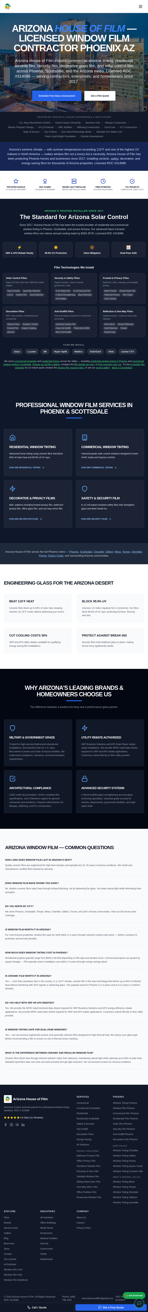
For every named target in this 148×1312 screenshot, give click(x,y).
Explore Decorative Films (25, 519)
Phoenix (74, 551)
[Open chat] (139, 1303)
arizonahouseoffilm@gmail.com (97, 1298)
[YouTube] (17, 1124)
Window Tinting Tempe (124, 1187)
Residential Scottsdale (88, 1118)
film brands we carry (84, 364)
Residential (82, 1113)
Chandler (99, 551)
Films (6, 1217)
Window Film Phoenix (124, 1108)
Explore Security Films (96, 519)
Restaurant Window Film (89, 1197)
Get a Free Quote (111, 1307)
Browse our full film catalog (46, 364)
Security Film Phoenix (124, 1129)
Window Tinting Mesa (124, 1181)
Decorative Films (85, 1134)
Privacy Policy (84, 1228)
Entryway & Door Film (88, 1171)
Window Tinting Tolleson (125, 1197)
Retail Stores (46, 1228)
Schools (44, 1243)
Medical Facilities (49, 1238)
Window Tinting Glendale (125, 1192)
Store (6, 1248)
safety (114, 158)
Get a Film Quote (100, 96)
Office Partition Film (87, 1192)
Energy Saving (84, 1139)
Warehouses (46, 1259)
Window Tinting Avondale (125, 1202)
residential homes (51, 361)
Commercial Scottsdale (88, 1108)
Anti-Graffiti (82, 1129)
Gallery (7, 1233)
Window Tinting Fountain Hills (128, 1171)
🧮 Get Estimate (134, 1295)
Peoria (42, 555)
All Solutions (83, 1144)
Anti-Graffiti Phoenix (123, 1134)
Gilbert (109, 551)
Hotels (43, 1254)
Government (46, 1248)
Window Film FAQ (13, 1274)
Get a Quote (10, 1259)
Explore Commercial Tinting (99, 467)
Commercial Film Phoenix (126, 1113)
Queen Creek (55, 555)
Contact (8, 1254)
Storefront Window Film (88, 1166)
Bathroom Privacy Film (88, 1155)
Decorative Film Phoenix (125, 1139)
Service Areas (11, 1228)
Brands (7, 1222)
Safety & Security (85, 1123)
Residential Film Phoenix (125, 1118)
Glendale (137, 551)
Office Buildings (48, 1222)
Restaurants (46, 1233)
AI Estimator (10, 1264)
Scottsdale (86, 551)
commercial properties (25, 361)
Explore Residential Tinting (26, 467)
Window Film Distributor (16, 1280)
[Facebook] (5, 1124)
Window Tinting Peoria (124, 1161)
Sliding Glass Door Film (88, 1181)
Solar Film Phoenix (122, 1123)
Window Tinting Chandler (125, 1150)
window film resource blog (71, 367)
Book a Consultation (122, 367)
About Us (81, 1217)
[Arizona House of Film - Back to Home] (8, 6)
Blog (6, 1238)
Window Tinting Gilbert (124, 1155)
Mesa (118, 551)
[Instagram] (11, 1124)
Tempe (126, 551)
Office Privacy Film (86, 1161)
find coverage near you (109, 364)
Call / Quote (36, 1307)
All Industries (46, 1217)
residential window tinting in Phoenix (109, 361)
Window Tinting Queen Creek (127, 1166)
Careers (81, 1222)
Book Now (9, 1243)
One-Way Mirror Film (87, 1187)
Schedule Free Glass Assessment (57, 96)
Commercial (83, 1103)
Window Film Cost (13, 1269)
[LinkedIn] (23, 1124)
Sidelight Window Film (88, 1176)
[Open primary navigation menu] (140, 6)
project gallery (103, 367)
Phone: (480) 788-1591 (68, 1298)
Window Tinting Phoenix (125, 1103)
